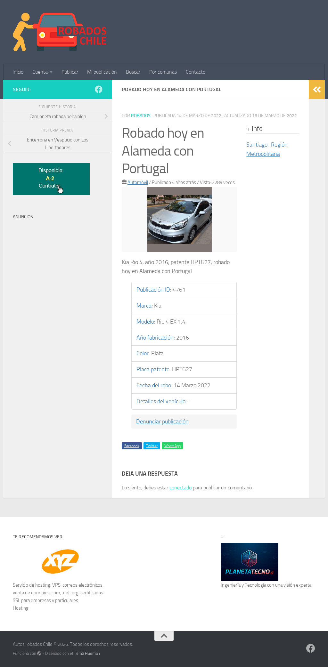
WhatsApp (172, 446)
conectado (180, 488)
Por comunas (163, 72)
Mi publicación (102, 72)
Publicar (70, 72)
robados (141, 115)
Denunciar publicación (162, 421)
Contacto (195, 72)
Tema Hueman (87, 653)
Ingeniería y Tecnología (243, 585)
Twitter (152, 446)
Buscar (133, 72)
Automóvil (137, 182)
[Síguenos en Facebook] (98, 89)
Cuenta (40, 72)
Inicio (17, 72)
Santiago (256, 144)
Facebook (131, 446)
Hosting (21, 608)
